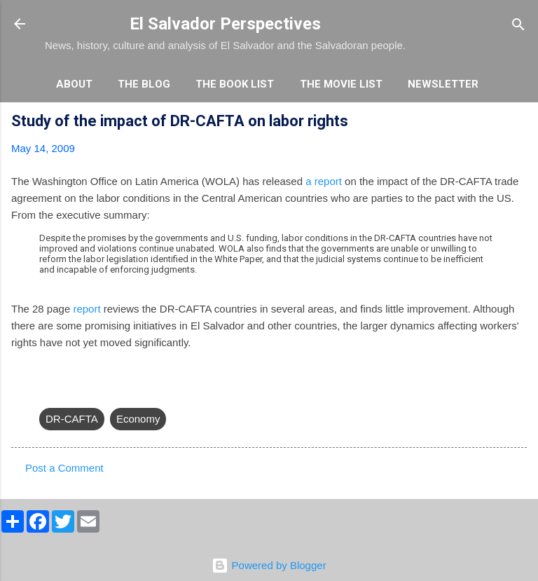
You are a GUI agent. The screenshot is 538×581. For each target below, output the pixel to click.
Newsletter (443, 84)
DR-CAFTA (72, 419)
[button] (518, 123)
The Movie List (341, 84)
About (74, 84)
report (86, 309)
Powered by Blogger (269, 565)
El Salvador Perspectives (225, 24)
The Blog (144, 84)
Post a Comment (64, 468)
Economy (138, 419)
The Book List (234, 84)
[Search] (518, 25)
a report (323, 181)
